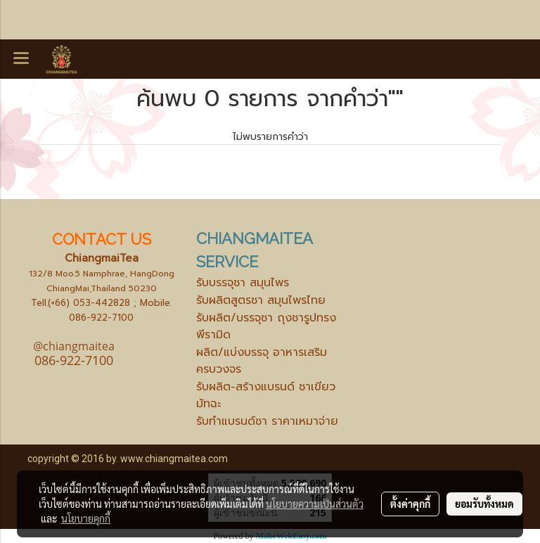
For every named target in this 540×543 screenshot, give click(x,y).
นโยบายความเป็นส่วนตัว (315, 503)
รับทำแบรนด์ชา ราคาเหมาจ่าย (267, 421)
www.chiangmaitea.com (174, 458)
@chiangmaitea (74, 346)
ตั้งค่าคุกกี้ (410, 503)
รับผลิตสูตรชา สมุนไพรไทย (261, 300)
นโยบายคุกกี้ (85, 518)
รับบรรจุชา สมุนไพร (242, 282)
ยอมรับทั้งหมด (484, 503)
